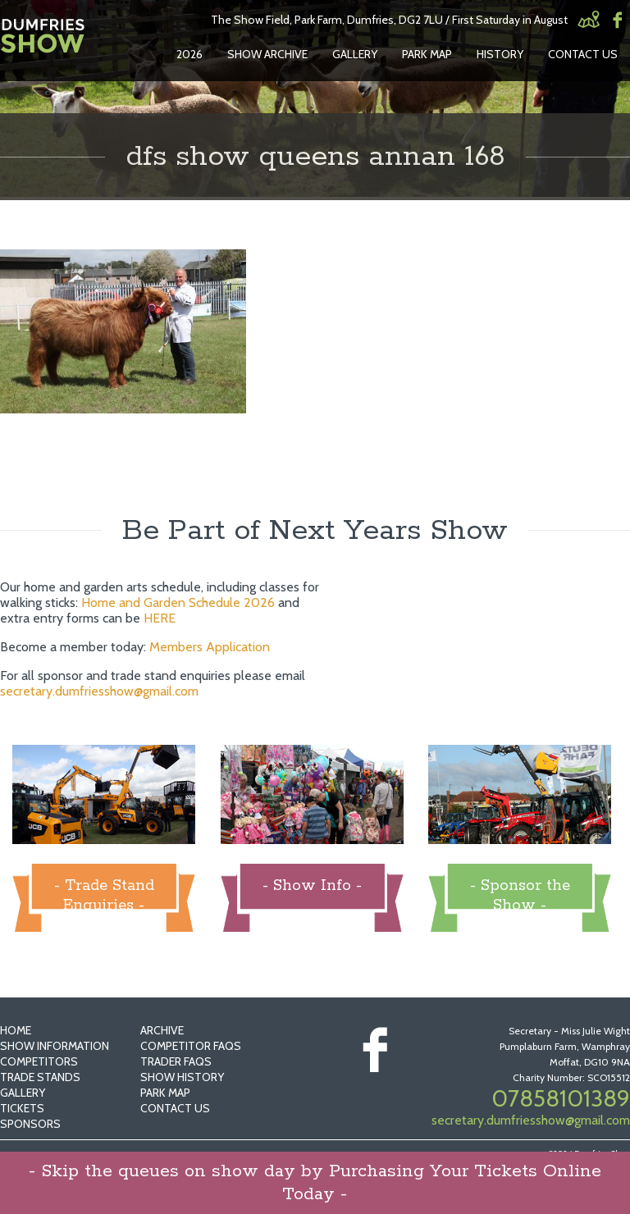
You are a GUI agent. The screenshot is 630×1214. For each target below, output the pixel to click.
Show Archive (267, 54)
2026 (189, 54)
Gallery (354, 54)
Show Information (54, 1045)
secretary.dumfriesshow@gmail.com (99, 691)
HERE (160, 618)
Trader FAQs (176, 1061)
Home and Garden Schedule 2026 (178, 602)
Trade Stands (40, 1077)
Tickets (22, 1108)
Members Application (209, 647)
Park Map (427, 54)
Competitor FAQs (190, 1045)
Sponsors (30, 1123)
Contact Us (583, 54)
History (500, 54)
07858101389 (560, 1098)
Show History (182, 1077)
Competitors (39, 1061)
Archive (162, 1030)
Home (15, 1030)
